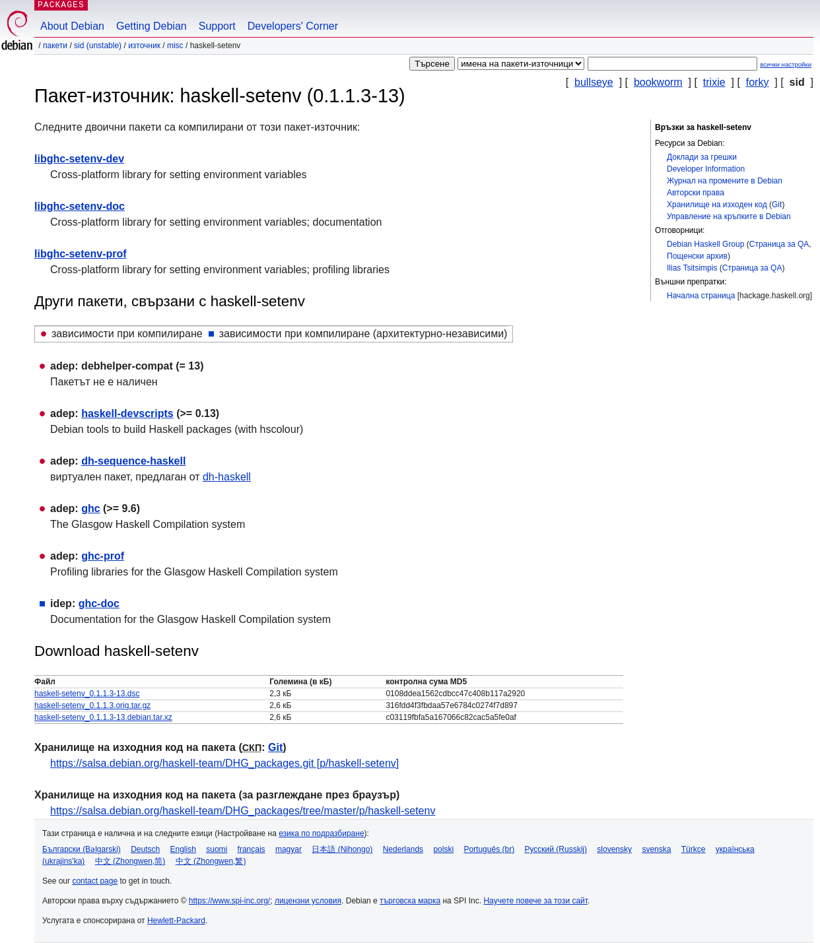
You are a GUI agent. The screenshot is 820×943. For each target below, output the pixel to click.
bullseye (593, 82)
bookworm (658, 82)
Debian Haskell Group (705, 244)
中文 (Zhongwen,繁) (211, 861)
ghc (90, 508)
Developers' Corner (293, 26)
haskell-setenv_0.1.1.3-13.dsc (86, 693)
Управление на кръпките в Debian (729, 216)
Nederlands (403, 849)
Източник (144, 45)
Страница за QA (779, 244)
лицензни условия (308, 900)
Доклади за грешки (702, 157)
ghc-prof (102, 556)
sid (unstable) (97, 45)
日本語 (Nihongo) (342, 849)
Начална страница (701, 295)
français (251, 849)
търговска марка (410, 900)
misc (175, 45)
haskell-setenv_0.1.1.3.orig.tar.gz (92, 705)
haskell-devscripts (127, 413)
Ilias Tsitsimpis (692, 268)
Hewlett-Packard (176, 920)
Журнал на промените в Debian (724, 180)
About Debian (72, 26)
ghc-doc (99, 603)
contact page (95, 881)
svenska (656, 849)
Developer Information (706, 169)
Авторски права (695, 192)
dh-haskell (227, 476)
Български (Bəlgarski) (81, 849)
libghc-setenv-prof (80, 253)
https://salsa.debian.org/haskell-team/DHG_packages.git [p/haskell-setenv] (224, 763)
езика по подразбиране (321, 833)
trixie (714, 82)
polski (443, 849)
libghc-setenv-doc (79, 206)
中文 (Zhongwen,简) (130, 861)
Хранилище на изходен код (717, 204)
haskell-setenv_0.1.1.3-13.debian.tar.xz (103, 717)
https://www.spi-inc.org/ (229, 900)
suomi (216, 849)
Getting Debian (151, 26)
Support (217, 26)
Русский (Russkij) (555, 849)
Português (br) (488, 849)
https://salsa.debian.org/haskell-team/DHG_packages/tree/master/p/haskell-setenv (242, 810)
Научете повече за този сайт (535, 900)
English (183, 849)
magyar (288, 849)
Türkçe (693, 849)
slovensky (614, 849)
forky (757, 82)
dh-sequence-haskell (133, 461)
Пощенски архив (697, 256)
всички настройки (785, 64)
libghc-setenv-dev (79, 158)
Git (777, 204)
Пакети (55, 45)
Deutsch (145, 849)
